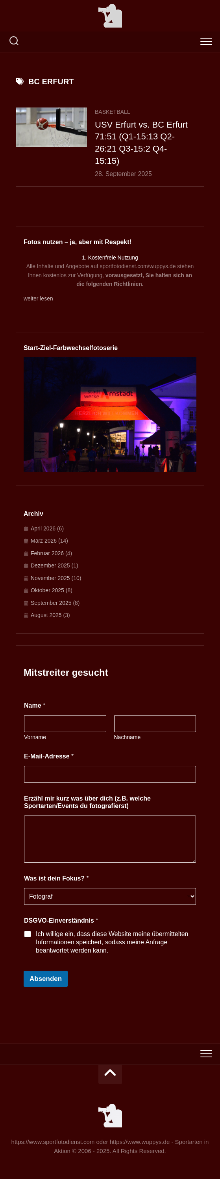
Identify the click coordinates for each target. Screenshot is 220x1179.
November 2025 (50, 578)
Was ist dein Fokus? (56, 878)
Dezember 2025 (50, 565)
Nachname (127, 737)
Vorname (35, 737)
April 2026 (43, 528)
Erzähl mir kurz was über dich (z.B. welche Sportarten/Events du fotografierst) (87, 802)
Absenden (46, 978)
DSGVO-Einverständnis (61, 920)
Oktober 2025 (47, 590)
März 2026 (44, 541)
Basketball (112, 112)
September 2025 (51, 603)
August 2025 (46, 615)
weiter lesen (38, 298)
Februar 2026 (47, 553)
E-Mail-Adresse (49, 756)
